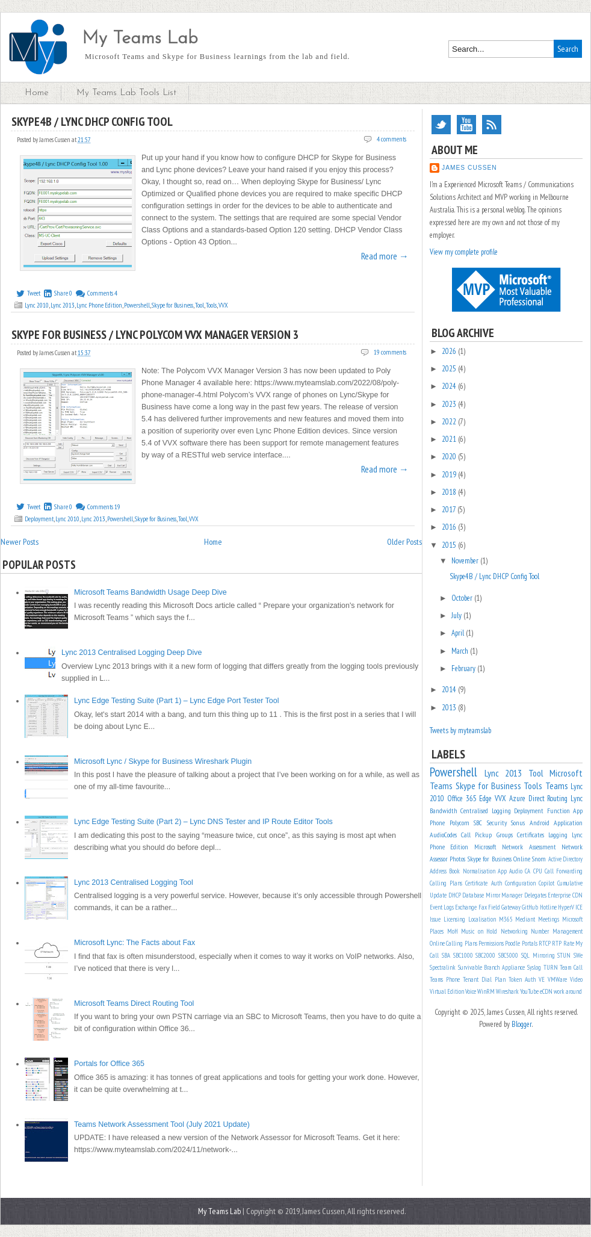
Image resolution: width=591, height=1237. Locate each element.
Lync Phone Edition (99, 305)
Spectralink (443, 967)
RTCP (545, 943)
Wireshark (507, 991)
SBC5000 (508, 955)
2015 (450, 545)
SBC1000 (463, 955)
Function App (565, 810)
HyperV (566, 907)
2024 (450, 386)
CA (527, 871)
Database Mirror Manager (492, 895)
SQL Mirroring (538, 955)
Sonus (518, 822)
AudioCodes (443, 834)
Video (576, 979)
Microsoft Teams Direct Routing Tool (134, 1003)
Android (539, 822)
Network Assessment (528, 846)
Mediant (525, 919)
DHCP (454, 895)
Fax (482, 907)
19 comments (390, 352)
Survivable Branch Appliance (491, 967)
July (457, 615)
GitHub (530, 907)
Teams (556, 786)
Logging (558, 834)
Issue (435, 919)
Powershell (137, 305)
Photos (457, 858)
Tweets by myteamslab (460, 730)
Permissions (491, 943)
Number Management (557, 931)
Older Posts (404, 541)
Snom (539, 858)
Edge (485, 798)
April (458, 633)
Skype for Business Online (499, 858)
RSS (491, 124)
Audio (515, 871)
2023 (450, 404)
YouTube (466, 124)
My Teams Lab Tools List (126, 93)
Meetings (548, 919)
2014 (450, 689)
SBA (446, 955)
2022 (450, 422)
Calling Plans (446, 883)
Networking (514, 931)
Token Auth (522, 979)
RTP (557, 943)
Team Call (571, 967)
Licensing (454, 919)
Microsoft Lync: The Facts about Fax (134, 942)
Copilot (546, 883)
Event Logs (442, 907)
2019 (450, 475)
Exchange (466, 907)
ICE (579, 907)
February (464, 668)
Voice (470, 991)
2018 (450, 492)
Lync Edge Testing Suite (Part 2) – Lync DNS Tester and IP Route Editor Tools (203, 821)
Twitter (441, 124)
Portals (529, 943)
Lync (577, 798)
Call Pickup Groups (486, 834)
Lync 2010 (37, 305)
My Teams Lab (140, 38)
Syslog (534, 967)
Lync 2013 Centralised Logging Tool (133, 882)
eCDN (546, 991)
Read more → (385, 256)
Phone (437, 822)
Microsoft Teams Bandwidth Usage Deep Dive (150, 592)
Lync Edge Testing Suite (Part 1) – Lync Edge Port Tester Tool (176, 700)
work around (568, 991)
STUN (564, 955)
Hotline (548, 907)
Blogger (522, 1024)
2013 (450, 707)
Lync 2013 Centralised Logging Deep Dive (131, 652)
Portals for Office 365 (109, 1063)
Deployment (39, 519)
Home (37, 93)
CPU (537, 871)
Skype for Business (172, 305)
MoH (452, 931)
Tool (199, 305)
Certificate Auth (483, 883)
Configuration (520, 883)
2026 (450, 351)
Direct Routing (548, 798)
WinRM (486, 991)
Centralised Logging (485, 810)
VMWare (557, 979)
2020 (450, 456)
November (465, 561)
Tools (211, 305)
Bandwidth (443, 810)
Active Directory (565, 859)
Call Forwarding (564, 871)
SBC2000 (485, 955)
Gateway (511, 907)
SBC (478, 822)
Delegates (535, 895)
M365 (506, 919)
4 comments (391, 139)
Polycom (459, 822)
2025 (450, 369)
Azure (517, 798)
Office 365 (462, 798)
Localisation (482, 919)
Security (497, 822)
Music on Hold (479, 931)
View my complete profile (464, 252)
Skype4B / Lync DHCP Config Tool (92, 121)
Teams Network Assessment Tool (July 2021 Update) (162, 1124)
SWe (578, 955)
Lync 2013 (63, 305)
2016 (450, 527)
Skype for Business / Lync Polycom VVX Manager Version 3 (155, 335)
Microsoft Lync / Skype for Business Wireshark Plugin (163, 761)
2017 (449, 509)
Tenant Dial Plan (484, 979)
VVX (223, 305)
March (460, 651)
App (502, 871)
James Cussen (469, 167)
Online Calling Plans (453, 943)
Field (494, 907)
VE (542, 979)
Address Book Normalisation (462, 871)
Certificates (530, 834)
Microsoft (485, 846)
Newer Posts (20, 541)
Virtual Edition (447, 991)
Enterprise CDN (565, 895)
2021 (450, 439)
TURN (550, 967)
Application (568, 822)
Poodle (512, 943)
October (462, 598)
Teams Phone (445, 979)
